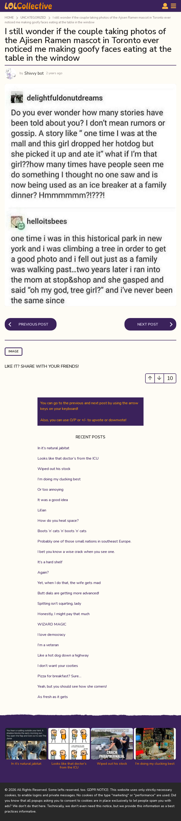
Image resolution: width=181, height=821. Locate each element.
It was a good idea (52, 499)
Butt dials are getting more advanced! (68, 593)
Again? (43, 572)
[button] (165, 6)
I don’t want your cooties (57, 665)
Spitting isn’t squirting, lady (59, 603)
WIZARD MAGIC (51, 624)
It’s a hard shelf (49, 562)
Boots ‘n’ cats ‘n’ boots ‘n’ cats (61, 531)
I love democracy (51, 634)
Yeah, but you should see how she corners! (72, 686)
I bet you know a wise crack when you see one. (76, 551)
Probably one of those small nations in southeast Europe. (84, 541)
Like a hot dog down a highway (63, 655)
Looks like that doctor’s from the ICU (68, 458)
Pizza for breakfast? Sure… (59, 676)
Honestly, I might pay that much (63, 614)
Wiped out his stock (53, 468)
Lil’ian (41, 510)
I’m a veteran (48, 645)
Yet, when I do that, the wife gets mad (69, 582)
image (13, 351)
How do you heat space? (58, 520)
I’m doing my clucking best (59, 479)
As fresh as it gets (52, 696)
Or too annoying (50, 489)
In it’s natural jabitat (53, 448)
